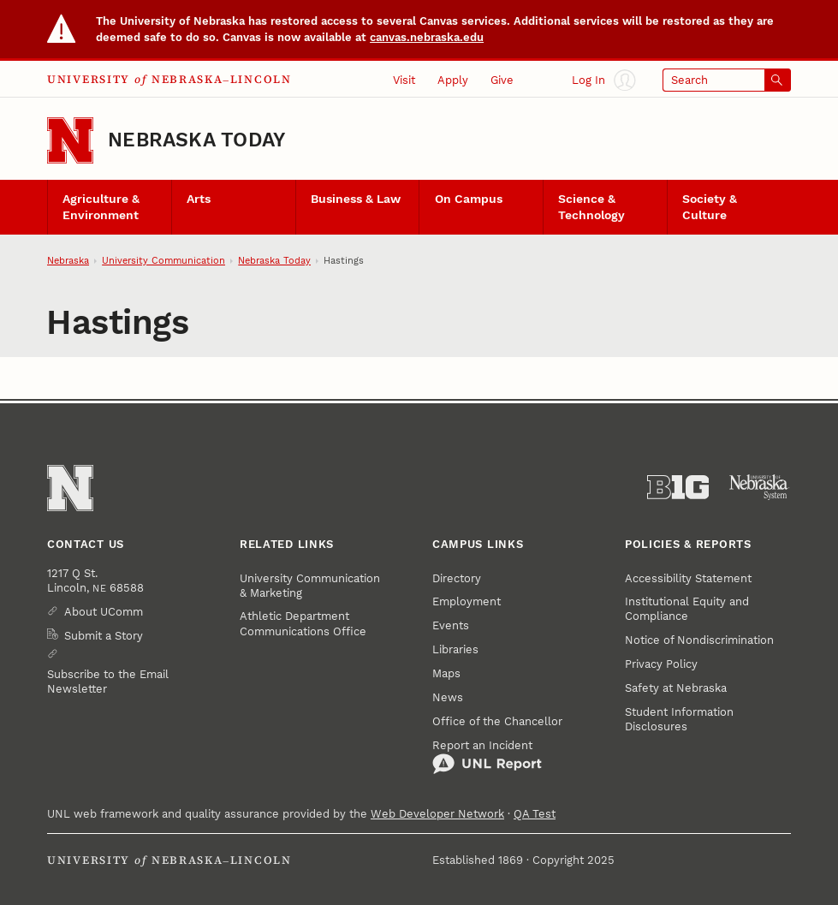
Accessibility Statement (688, 578)
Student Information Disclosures (679, 719)
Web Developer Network (437, 813)
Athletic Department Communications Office (303, 623)
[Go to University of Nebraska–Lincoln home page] (70, 140)
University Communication (163, 260)
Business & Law (356, 199)
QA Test (535, 813)
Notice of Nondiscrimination (699, 640)
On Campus (468, 199)
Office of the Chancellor (497, 721)
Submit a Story (103, 635)
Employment (466, 601)
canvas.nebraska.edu (427, 37)
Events (450, 625)
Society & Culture (709, 207)
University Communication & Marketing (310, 585)
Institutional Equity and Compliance (687, 608)
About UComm (103, 611)
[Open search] (727, 80)
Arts (199, 199)
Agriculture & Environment (101, 207)
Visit (404, 80)
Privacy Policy (661, 664)
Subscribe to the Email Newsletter (108, 681)
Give (502, 80)
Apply (452, 80)
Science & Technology (591, 207)
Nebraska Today (196, 140)
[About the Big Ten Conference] (678, 487)
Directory (456, 578)
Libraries (455, 649)
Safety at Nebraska (676, 688)
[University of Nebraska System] (759, 487)
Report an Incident (487, 757)
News (447, 697)
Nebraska (68, 260)
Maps (446, 673)
